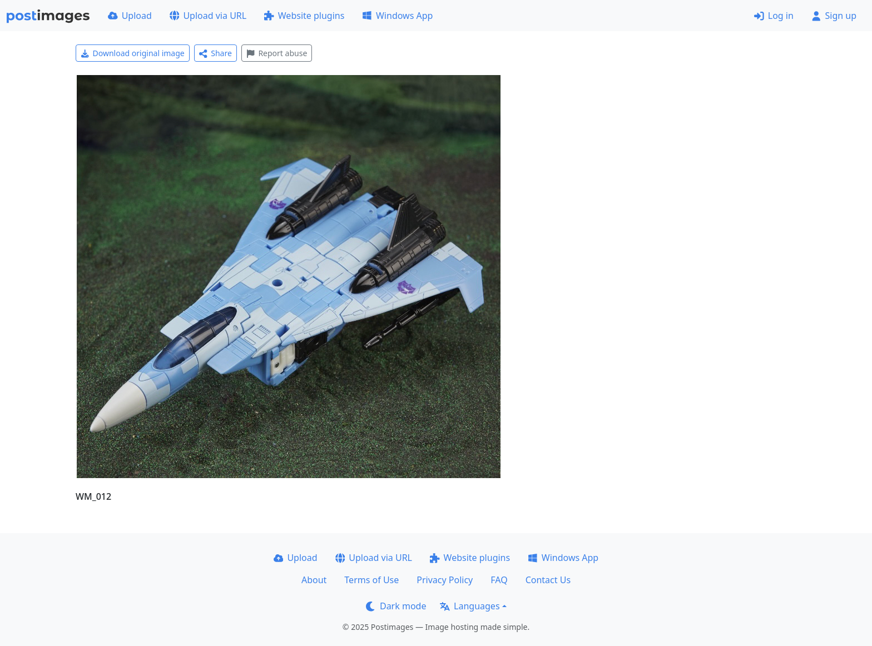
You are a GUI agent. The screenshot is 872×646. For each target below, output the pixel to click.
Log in (774, 15)
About (313, 580)
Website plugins (304, 15)
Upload (130, 15)
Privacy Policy (445, 580)
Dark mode (396, 606)
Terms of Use (371, 580)
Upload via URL (208, 15)
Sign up (833, 15)
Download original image (133, 53)
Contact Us (548, 580)
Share (215, 53)
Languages (469, 606)
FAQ (498, 580)
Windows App (397, 15)
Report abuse (276, 53)
